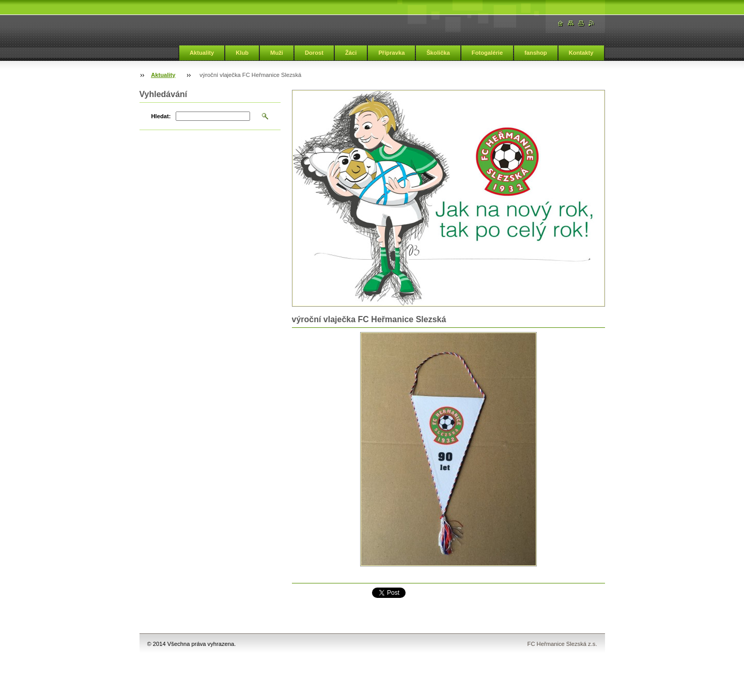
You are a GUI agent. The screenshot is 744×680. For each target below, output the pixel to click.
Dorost (314, 53)
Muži (276, 53)
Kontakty (581, 53)
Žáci (351, 53)
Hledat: (161, 116)
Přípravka (391, 53)
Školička (438, 53)
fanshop (535, 53)
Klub (242, 53)
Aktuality (202, 53)
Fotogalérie (487, 53)
